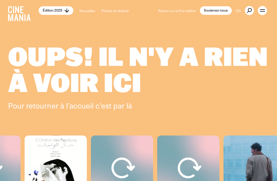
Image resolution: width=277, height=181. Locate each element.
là (129, 105)
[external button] (249, 10)
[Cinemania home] (23, 10)
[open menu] (262, 10)
